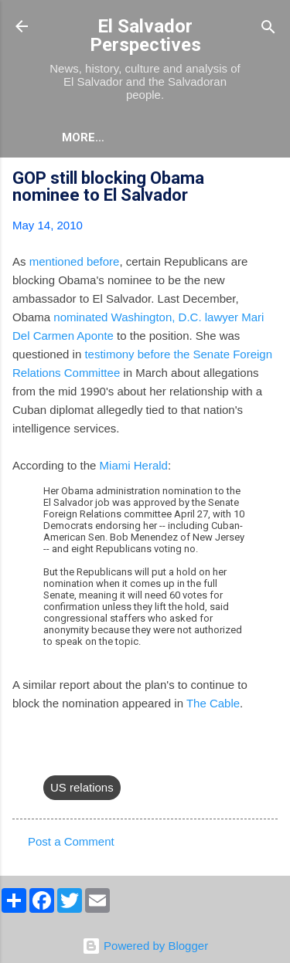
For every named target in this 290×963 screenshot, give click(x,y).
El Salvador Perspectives (145, 35)
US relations (82, 787)
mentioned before (74, 261)
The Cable (213, 703)
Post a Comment (71, 841)
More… (83, 137)
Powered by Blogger (145, 945)
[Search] (268, 28)
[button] (268, 180)
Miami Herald (134, 465)
